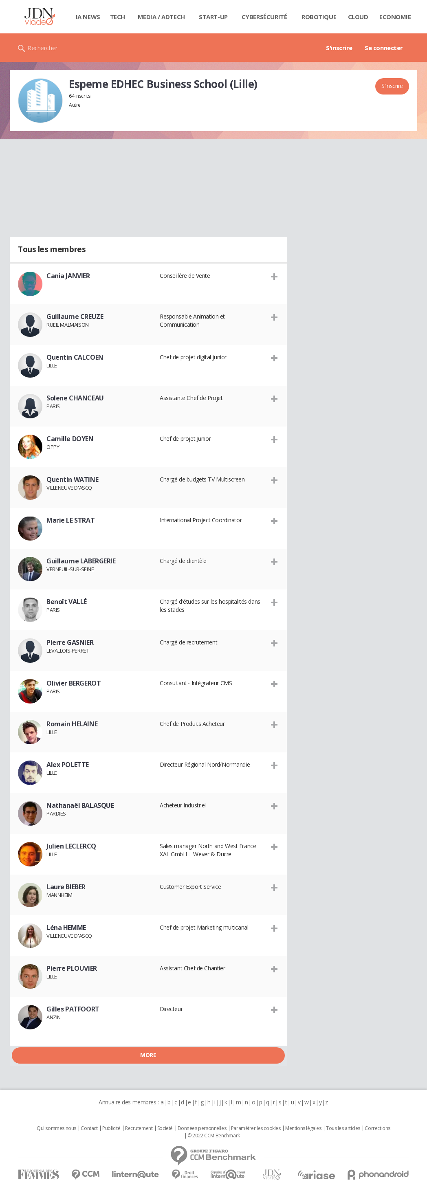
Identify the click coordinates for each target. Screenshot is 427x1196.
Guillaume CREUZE (74, 316)
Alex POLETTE (67, 764)
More (148, 1055)
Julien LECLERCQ (71, 846)
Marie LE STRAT (70, 520)
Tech (117, 17)
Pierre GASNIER (69, 642)
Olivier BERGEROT (73, 683)
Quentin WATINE (72, 479)
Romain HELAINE (71, 723)
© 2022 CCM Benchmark (213, 1136)
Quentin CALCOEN (74, 357)
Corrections (377, 1128)
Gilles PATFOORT (72, 1009)
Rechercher (42, 48)
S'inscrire (339, 48)
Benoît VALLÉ (66, 601)
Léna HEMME (66, 927)
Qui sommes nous (56, 1128)
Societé (165, 1128)
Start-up (213, 17)
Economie (395, 17)
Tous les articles (343, 1128)
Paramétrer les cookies (256, 1128)
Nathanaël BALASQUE (80, 805)
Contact (89, 1128)
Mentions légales (303, 1128)
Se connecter (384, 48)
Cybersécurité (264, 17)
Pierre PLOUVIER (71, 968)
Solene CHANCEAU (75, 398)
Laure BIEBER (66, 886)
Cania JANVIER (68, 275)
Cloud (358, 17)
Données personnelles (202, 1128)
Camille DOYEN (70, 438)
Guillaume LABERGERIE (81, 560)
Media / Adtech (161, 17)
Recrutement (138, 1128)
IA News (88, 17)
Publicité (111, 1128)
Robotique (319, 17)
